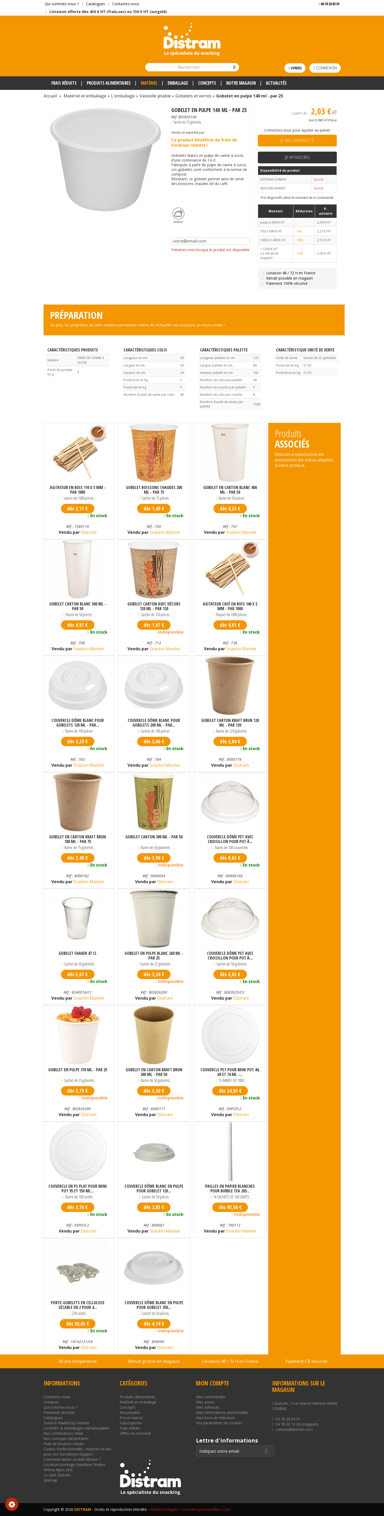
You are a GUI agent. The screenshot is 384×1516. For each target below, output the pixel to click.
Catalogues (95, 3)
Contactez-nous (125, 3)
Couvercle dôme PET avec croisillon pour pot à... (230, 839)
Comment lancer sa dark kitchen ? (72, 1459)
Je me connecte (297, 140)
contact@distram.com (294, 1429)
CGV (226, 1509)
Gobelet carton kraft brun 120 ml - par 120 (230, 722)
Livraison (51, 1402)
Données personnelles (201, 1509)
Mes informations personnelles (222, 1412)
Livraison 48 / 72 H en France (287, 272)
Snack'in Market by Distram (67, 1422)
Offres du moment (135, 1433)
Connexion (325, 67)
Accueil (50, 96)
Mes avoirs (205, 1402)
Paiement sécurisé (59, 1412)
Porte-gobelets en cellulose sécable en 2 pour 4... (78, 1305)
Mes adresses (208, 1407)
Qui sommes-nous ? (62, 3)
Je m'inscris (297, 157)
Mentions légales (164, 1509)
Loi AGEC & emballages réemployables (76, 1428)
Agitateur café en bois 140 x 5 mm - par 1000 (230, 606)
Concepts (128, 1407)
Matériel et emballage (138, 1402)
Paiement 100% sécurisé (284, 283)
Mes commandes (210, 1396)
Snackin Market (164, 532)
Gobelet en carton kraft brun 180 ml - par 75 (77, 839)
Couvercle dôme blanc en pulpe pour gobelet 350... (154, 1305)
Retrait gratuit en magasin (154, 1361)
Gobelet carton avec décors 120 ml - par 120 (153, 606)
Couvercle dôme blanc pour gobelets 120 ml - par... (78, 722)
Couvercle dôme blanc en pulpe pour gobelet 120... (154, 1188)
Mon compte (212, 1383)
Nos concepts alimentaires (66, 1438)
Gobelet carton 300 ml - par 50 (153, 837)
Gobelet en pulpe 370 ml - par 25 (77, 1070)
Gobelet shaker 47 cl (78, 953)
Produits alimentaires (137, 1396)
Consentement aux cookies (11, 1504)
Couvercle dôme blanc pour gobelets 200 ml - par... (154, 722)
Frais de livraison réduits (64, 1443)
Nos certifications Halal (63, 1433)
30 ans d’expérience (77, 1361)
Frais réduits (130, 1428)
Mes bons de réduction (215, 1417)
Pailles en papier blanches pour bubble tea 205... (230, 1188)
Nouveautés (130, 1412)
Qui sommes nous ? (60, 1407)
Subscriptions (131, 1422)
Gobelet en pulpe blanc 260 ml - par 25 (154, 955)
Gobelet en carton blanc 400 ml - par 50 (230, 489)
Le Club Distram (57, 1474)
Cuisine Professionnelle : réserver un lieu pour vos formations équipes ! (77, 1451)
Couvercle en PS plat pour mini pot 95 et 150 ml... (77, 1188)
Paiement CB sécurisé (306, 1361)
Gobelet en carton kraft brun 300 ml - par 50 (154, 1072)
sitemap (50, 1480)
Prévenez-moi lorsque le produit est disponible (210, 249)
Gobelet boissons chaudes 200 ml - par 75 (154, 489)
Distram (88, 532)
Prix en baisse (131, 1417)
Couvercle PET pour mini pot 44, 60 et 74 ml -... (230, 1072)
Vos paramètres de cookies (219, 1422)
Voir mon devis (327, 14)
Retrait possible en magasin (286, 278)
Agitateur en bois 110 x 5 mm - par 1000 (78, 489)
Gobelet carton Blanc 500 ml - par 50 (77, 606)
